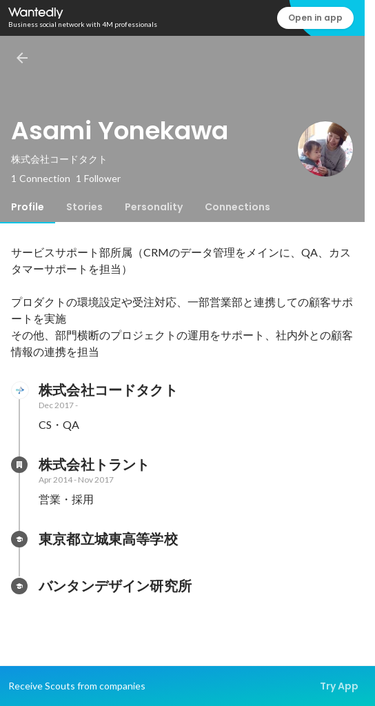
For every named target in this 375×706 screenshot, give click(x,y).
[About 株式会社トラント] (19, 464)
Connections (237, 207)
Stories (84, 207)
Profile (27, 207)
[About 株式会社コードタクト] (19, 390)
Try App (339, 686)
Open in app (315, 17)
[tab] (27, 206)
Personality (154, 207)
